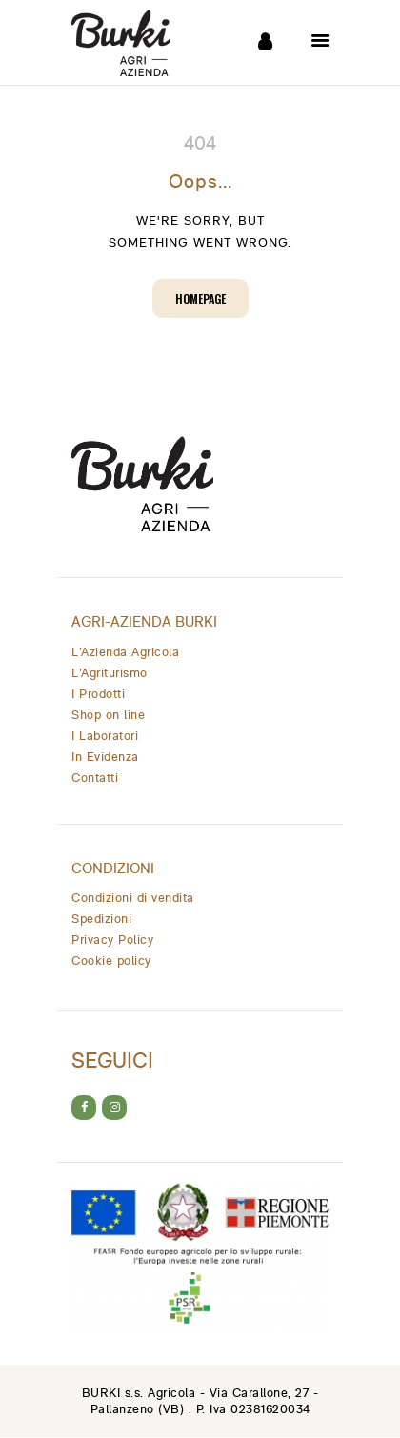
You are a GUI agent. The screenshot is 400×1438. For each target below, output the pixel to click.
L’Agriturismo (109, 674)
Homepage (200, 298)
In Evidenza (105, 757)
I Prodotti (98, 695)
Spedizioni (101, 919)
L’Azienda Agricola (125, 653)
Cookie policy (111, 961)
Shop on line (108, 715)
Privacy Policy (112, 940)
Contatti (94, 778)
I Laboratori (104, 736)
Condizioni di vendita (132, 898)
